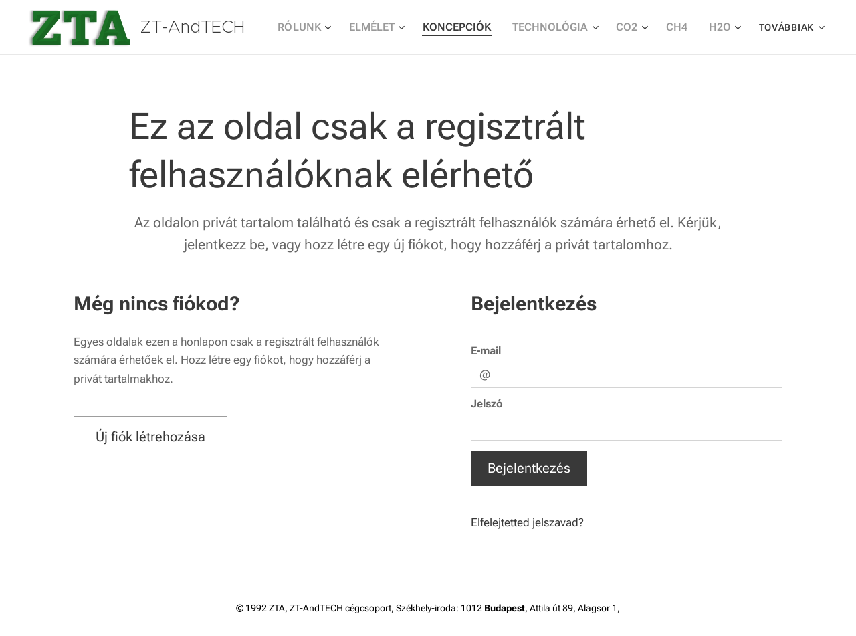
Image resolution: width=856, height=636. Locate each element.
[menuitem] (327, 27)
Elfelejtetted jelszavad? (527, 521)
